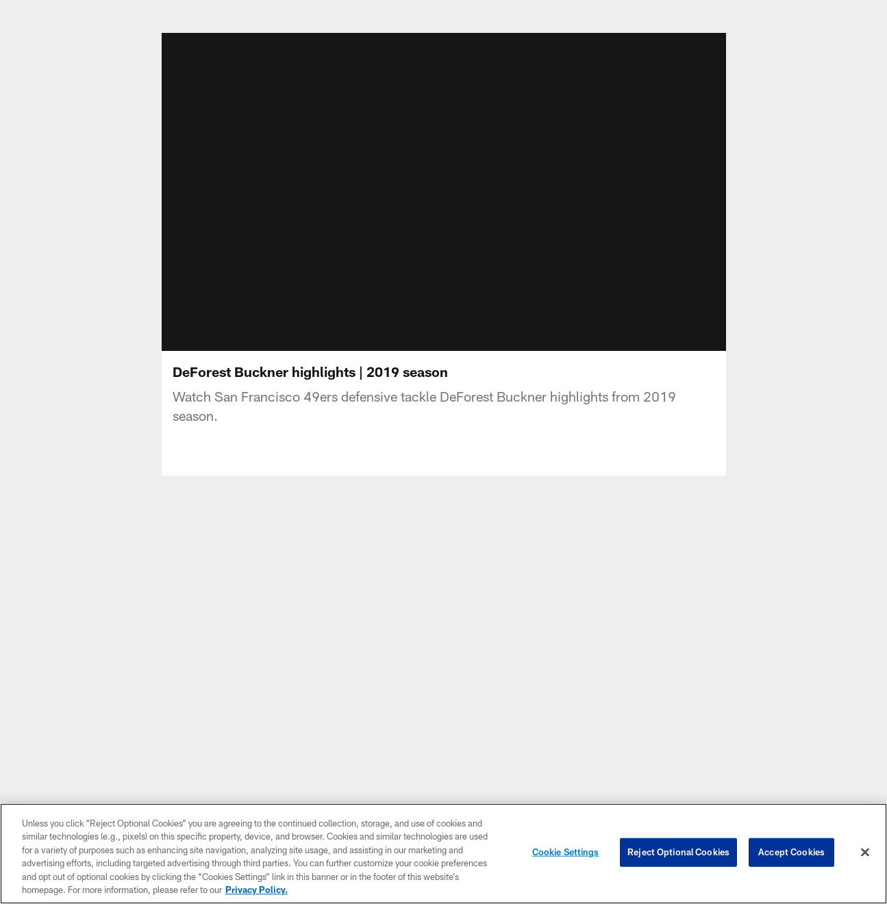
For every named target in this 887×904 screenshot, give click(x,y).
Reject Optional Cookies (678, 851)
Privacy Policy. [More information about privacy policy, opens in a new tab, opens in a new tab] (256, 889)
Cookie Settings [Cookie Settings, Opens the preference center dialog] (565, 851)
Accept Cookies (791, 851)
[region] (443, 853)
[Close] (865, 853)
